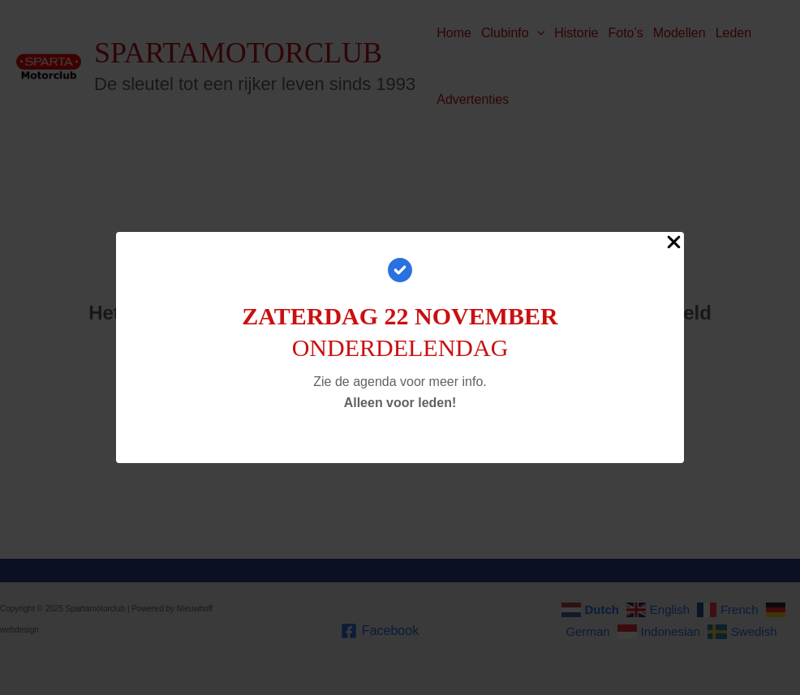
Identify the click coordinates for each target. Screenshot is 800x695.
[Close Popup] (674, 243)
